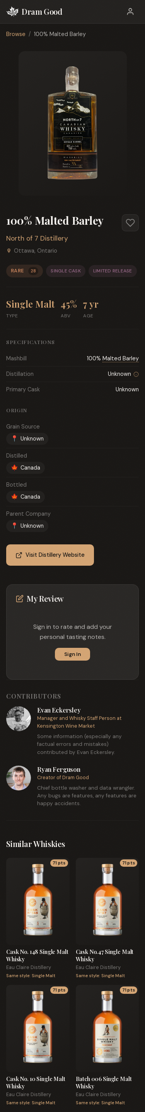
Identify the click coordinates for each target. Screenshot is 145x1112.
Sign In (72, 654)
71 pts (59, 863)
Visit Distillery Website (50, 555)
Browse (16, 34)
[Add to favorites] (130, 222)
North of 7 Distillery (37, 238)
